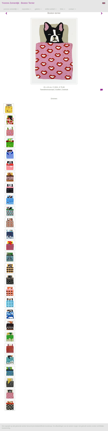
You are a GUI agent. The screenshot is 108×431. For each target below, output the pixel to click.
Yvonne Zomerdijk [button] (11, 9)
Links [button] (62, 9)
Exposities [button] (26, 9)
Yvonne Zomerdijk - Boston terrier (18, 3)
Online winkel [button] (50, 9)
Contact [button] (72, 9)
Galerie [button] (38, 9)
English (103, 3)
